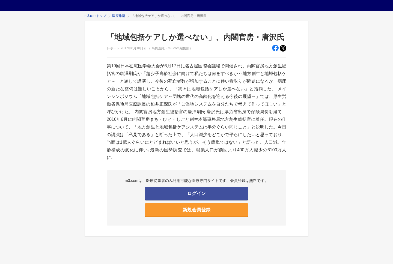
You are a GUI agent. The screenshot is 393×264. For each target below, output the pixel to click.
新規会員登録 (196, 209)
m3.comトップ (95, 16)
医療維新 (118, 16)
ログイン (196, 193)
